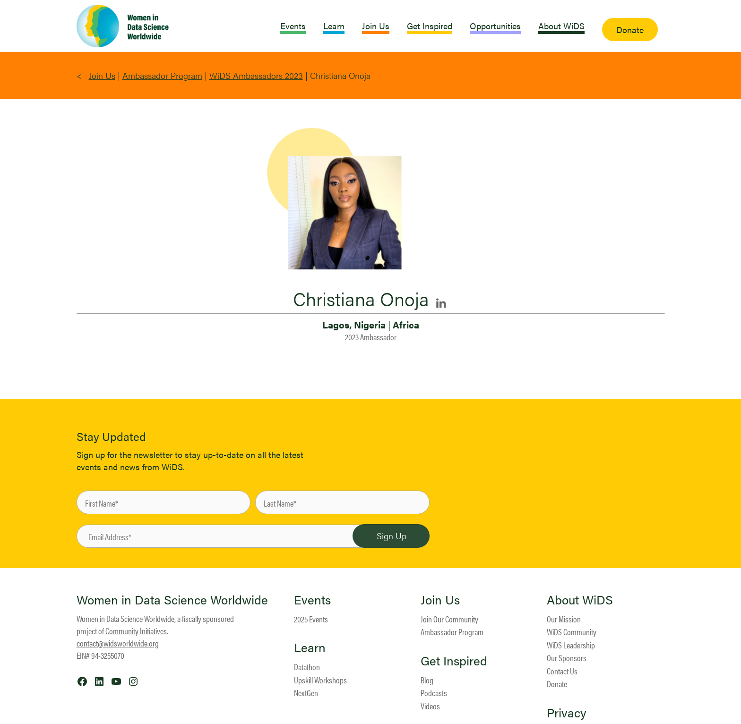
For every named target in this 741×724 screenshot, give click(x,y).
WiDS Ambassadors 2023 (256, 75)
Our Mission (564, 619)
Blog (427, 680)
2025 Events (311, 619)
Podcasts (434, 692)
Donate (557, 684)
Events (312, 600)
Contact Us (562, 671)
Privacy (566, 713)
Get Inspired (454, 661)
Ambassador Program (162, 75)
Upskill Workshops (320, 680)
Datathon (307, 666)
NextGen (306, 692)
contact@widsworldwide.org (118, 643)
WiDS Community (571, 632)
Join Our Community (449, 619)
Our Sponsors (566, 658)
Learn (310, 647)
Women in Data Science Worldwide (172, 599)
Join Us (102, 75)
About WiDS (580, 600)
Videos (430, 706)
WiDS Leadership (571, 645)
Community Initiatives (136, 631)
